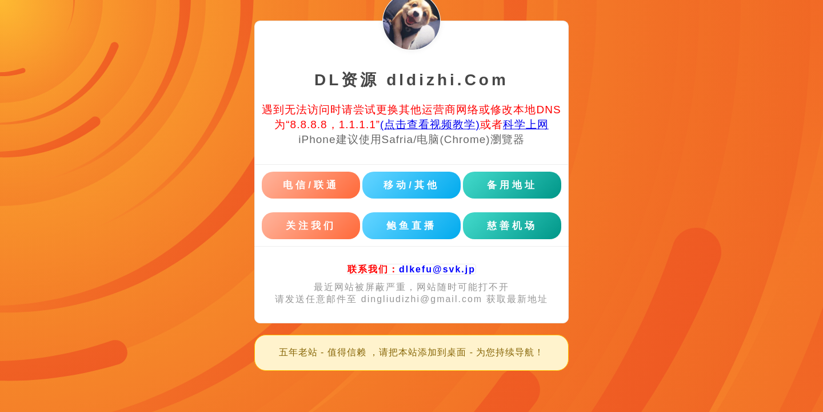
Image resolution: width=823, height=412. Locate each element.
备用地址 (512, 185)
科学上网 (526, 124)
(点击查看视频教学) (430, 124)
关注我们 (311, 225)
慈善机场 (512, 225)
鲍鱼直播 (411, 225)
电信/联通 (311, 185)
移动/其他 (411, 185)
